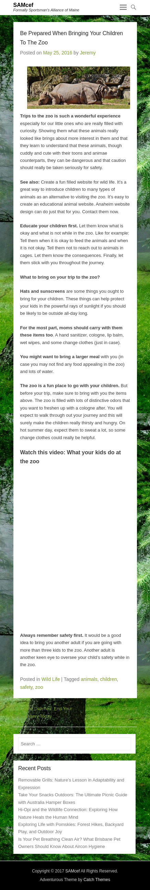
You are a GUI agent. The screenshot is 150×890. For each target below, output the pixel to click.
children (108, 679)
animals (89, 679)
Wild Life (51, 679)
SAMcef (23, 5)
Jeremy (88, 52)
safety (26, 687)
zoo (39, 687)
